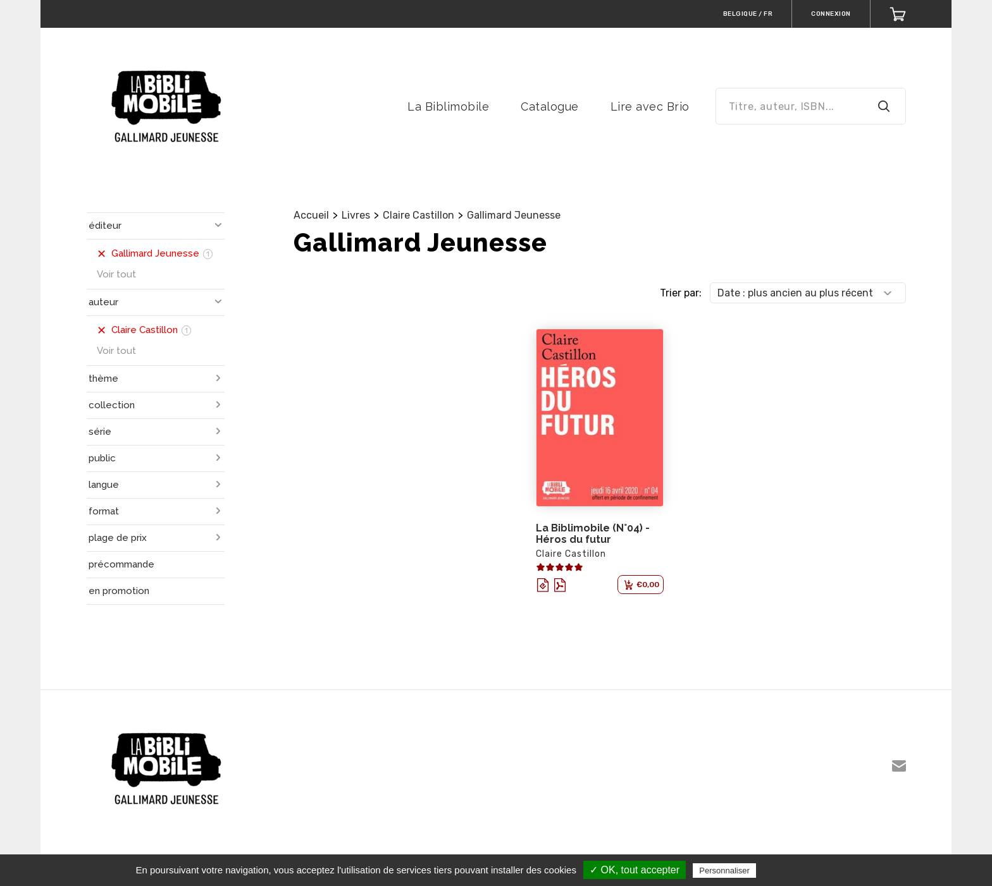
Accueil (311, 215)
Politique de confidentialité (813, 870)
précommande (121, 564)
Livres (356, 215)
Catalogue (550, 106)
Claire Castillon (418, 215)
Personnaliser (724, 870)
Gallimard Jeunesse (514, 215)
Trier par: (681, 293)
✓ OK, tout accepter (634, 870)
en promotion (119, 591)
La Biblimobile (448, 106)
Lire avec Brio (650, 106)
